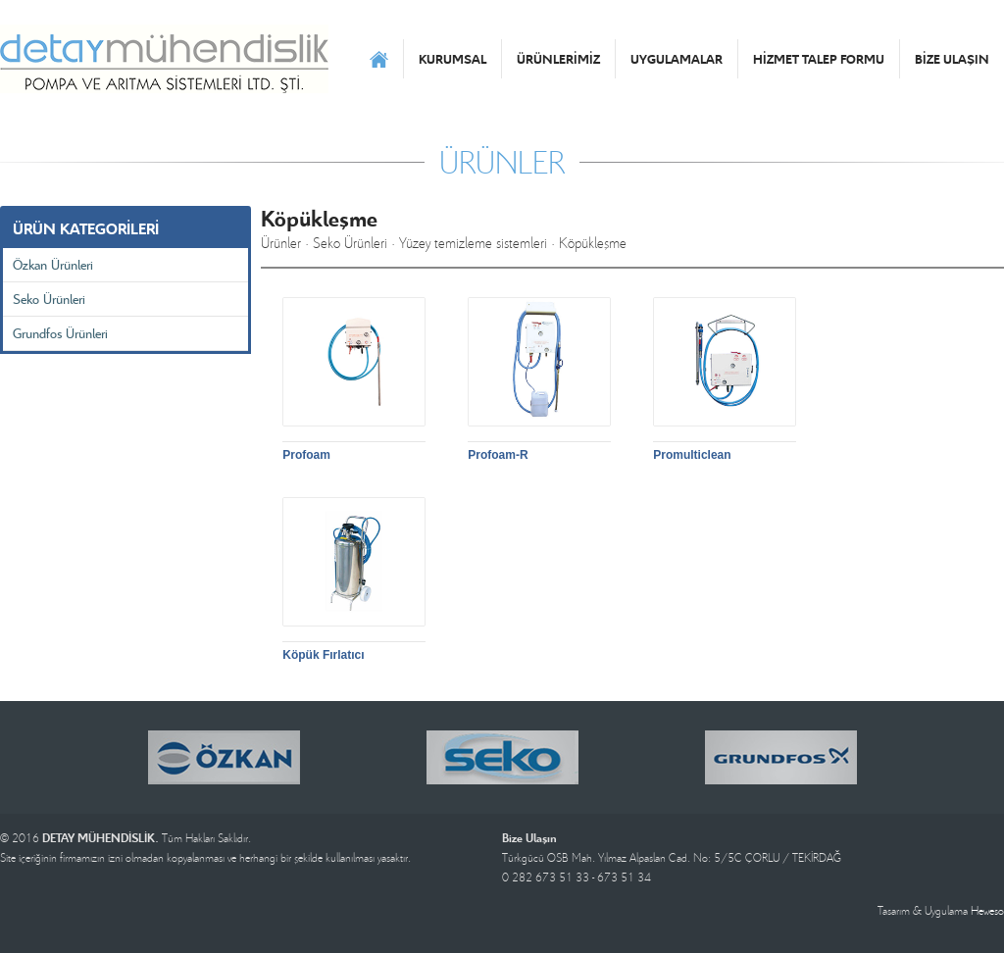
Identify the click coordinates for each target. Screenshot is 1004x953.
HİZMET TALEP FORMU (818, 59)
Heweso (987, 910)
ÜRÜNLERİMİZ (558, 59)
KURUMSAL (452, 59)
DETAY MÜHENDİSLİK (164, 59)
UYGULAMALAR (676, 59)
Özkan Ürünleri (53, 264)
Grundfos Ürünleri (60, 333)
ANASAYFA (379, 58)
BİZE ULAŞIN (952, 59)
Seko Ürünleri (49, 298)
